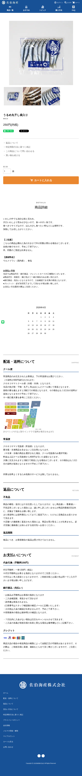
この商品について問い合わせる (20, 151)
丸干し (13, 13)
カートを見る (8, 742)
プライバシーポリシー (11, 720)
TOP (6, 13)
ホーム (5, 693)
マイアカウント (9, 736)
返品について (12, 143)
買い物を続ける (13, 155)
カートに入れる (41, 180)
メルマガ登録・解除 (10, 731)
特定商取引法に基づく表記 (18, 147)
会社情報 (6, 725)
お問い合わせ (8, 747)
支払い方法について (10, 709)
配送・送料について (10, 698)
